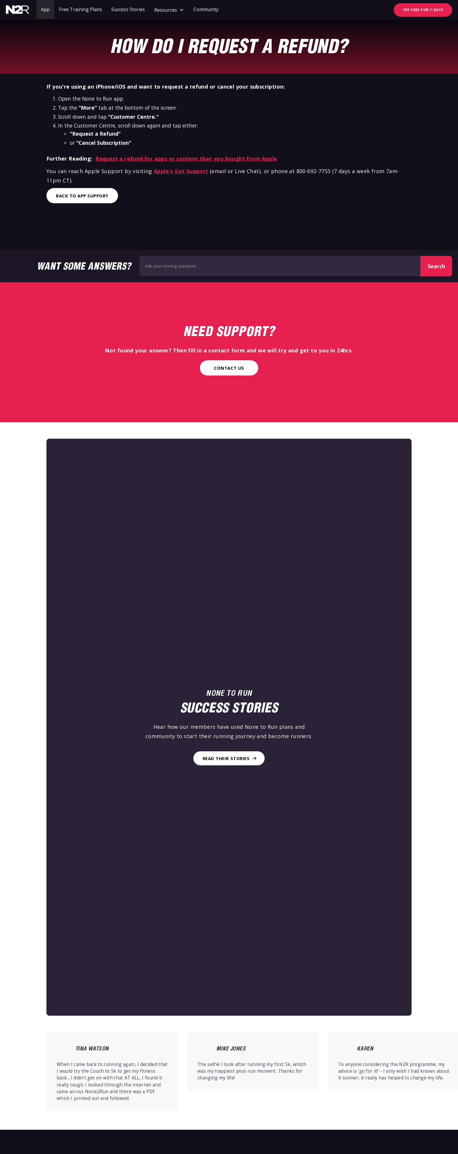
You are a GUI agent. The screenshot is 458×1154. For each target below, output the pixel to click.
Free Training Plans (80, 9)
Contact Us (229, 368)
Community (205, 9)
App (45, 9)
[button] (169, 10)
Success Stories (128, 9)
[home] (17, 9)
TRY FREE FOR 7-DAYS (423, 9)
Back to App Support (82, 196)
